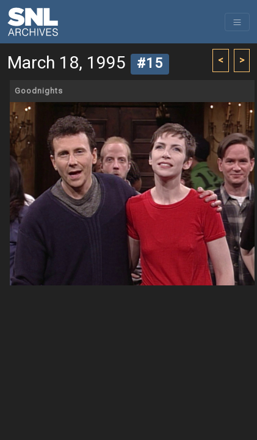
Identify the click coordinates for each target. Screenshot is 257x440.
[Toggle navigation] (237, 22)
